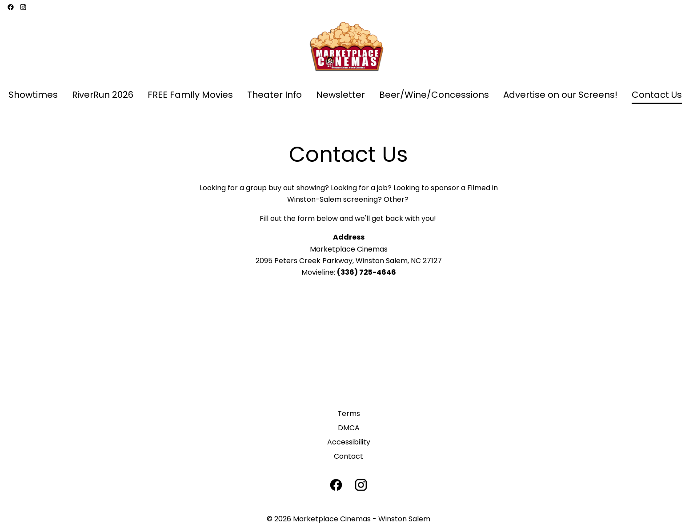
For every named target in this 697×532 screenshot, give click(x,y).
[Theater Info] (274, 95)
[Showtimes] (33, 95)
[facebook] (10, 7)
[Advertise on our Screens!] (560, 95)
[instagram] (23, 7)
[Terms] (348, 414)
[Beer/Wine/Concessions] (434, 95)
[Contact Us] (657, 95)
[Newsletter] (340, 95)
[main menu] (345, 95)
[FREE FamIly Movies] (190, 95)
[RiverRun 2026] (102, 95)
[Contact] (348, 456)
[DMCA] (349, 428)
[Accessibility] (348, 442)
